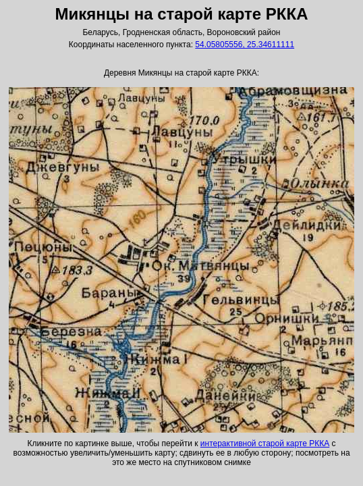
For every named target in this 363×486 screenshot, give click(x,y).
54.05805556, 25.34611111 (244, 44)
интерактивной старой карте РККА (264, 443)
